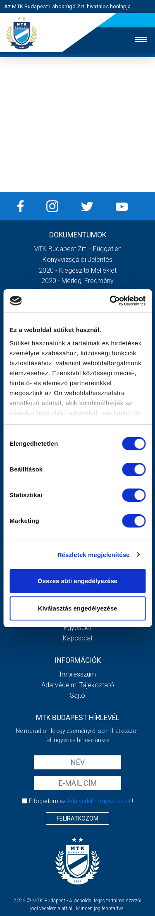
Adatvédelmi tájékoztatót (99, 801)
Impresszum (78, 674)
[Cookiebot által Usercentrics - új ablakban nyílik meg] (110, 301)
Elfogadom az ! (81, 801)
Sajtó (77, 695)
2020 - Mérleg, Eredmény (77, 281)
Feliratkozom (77, 818)
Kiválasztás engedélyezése (77, 608)
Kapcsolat (78, 638)
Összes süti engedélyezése (77, 580)
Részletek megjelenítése (93, 554)
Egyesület (78, 628)
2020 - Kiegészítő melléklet (78, 270)
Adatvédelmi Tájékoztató (77, 685)
